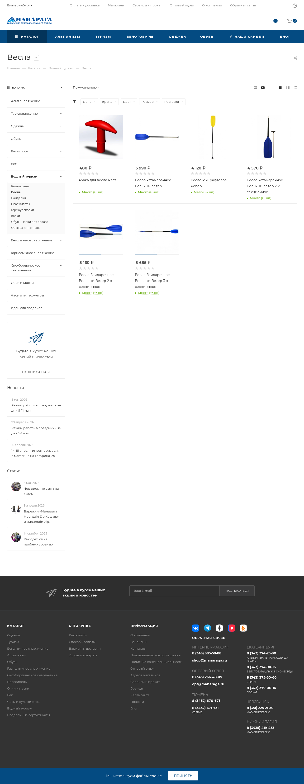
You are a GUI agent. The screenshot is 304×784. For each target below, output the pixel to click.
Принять (183, 776)
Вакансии (138, 642)
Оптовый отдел (142, 668)
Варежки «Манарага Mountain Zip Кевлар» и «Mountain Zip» (41, 516)
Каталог (15, 626)
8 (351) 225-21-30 (272, 710)
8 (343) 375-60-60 (272, 679)
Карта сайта (140, 695)
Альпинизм (16, 655)
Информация (144, 626)
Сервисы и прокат (145, 682)
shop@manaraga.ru (209, 660)
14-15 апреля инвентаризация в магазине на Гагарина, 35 (35, 453)
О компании (140, 635)
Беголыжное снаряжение (27, 648)
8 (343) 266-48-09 (207, 677)
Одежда (13, 635)
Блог (134, 708)
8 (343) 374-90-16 (272, 669)
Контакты (138, 648)
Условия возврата (83, 655)
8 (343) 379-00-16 (272, 690)
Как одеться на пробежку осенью (38, 541)
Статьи (13, 471)
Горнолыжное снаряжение (28, 668)
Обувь (12, 662)
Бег (10, 695)
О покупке (80, 626)
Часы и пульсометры (23, 702)
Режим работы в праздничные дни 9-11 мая (36, 407)
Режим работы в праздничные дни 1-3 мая (36, 430)
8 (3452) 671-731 (217, 710)
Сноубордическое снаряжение (32, 675)
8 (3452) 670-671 (206, 701)
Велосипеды (17, 682)
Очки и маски (18, 688)
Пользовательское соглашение (155, 655)
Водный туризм (19, 708)
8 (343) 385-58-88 (206, 653)
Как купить (77, 635)
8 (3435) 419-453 (272, 730)
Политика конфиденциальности (156, 662)
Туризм (13, 642)
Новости (15, 387)
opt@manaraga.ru (208, 684)
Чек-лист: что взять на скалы (41, 491)
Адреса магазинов (145, 675)
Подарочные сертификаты (28, 715)
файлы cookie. (149, 776)
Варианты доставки (85, 648)
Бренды (136, 688)
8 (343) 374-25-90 (272, 657)
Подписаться (237, 590)
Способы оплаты (82, 642)
